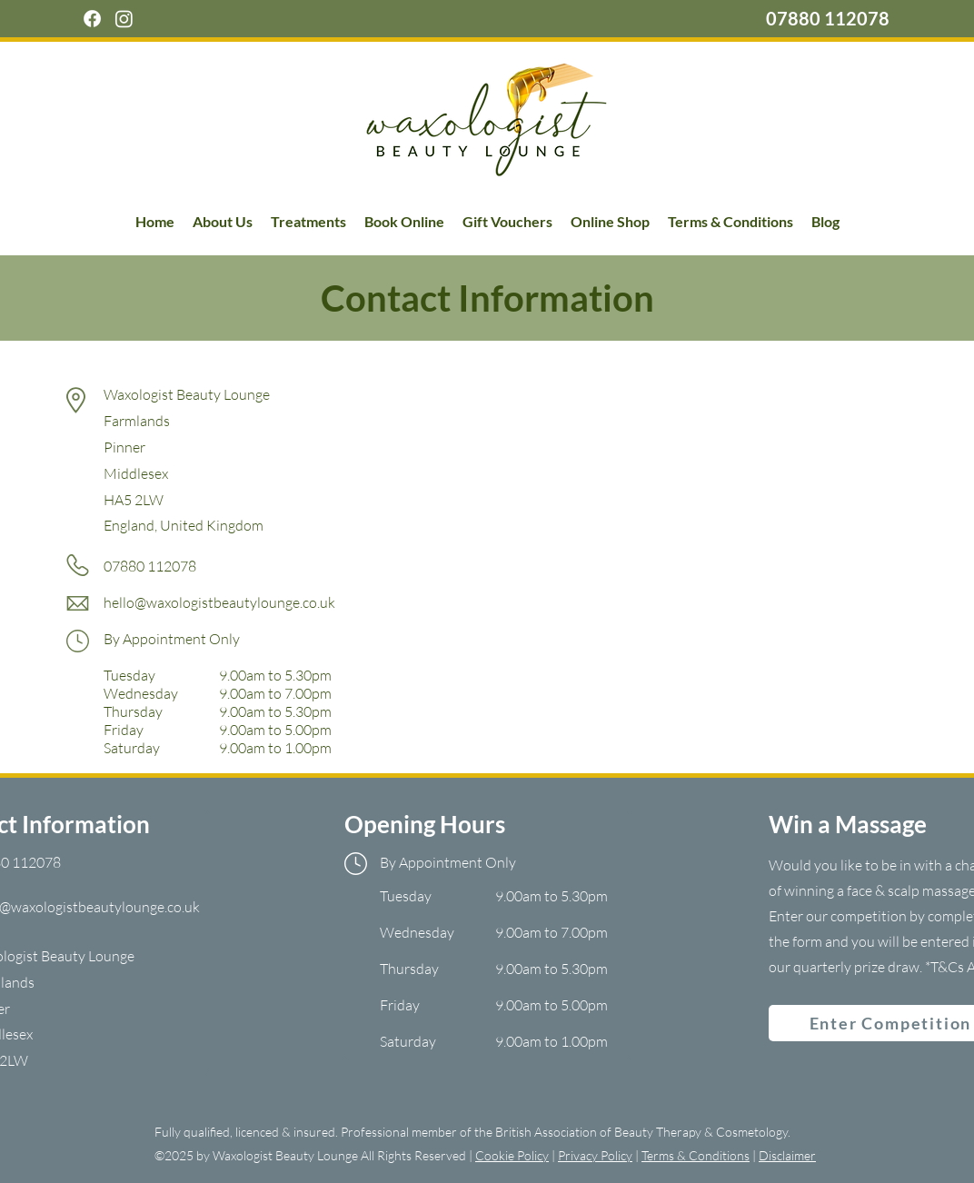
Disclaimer (787, 1155)
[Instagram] (124, 18)
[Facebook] (92, 18)
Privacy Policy (595, 1155)
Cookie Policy (512, 1155)
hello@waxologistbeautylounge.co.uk (219, 602)
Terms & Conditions (695, 1155)
